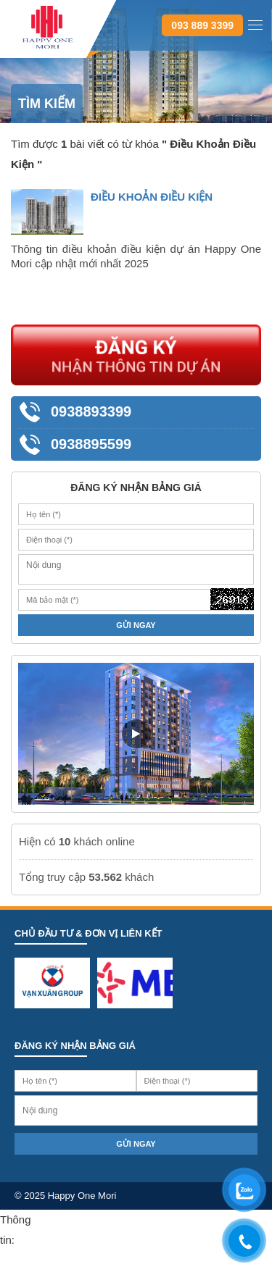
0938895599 (91, 444)
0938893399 (91, 411)
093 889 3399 (202, 25)
